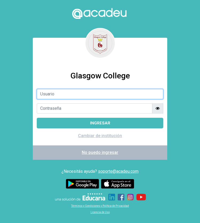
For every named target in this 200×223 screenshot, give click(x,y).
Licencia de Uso (100, 212)
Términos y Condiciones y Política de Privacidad (100, 205)
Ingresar (100, 123)
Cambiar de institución (100, 135)
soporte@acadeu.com (118, 171)
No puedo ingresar (100, 152)
